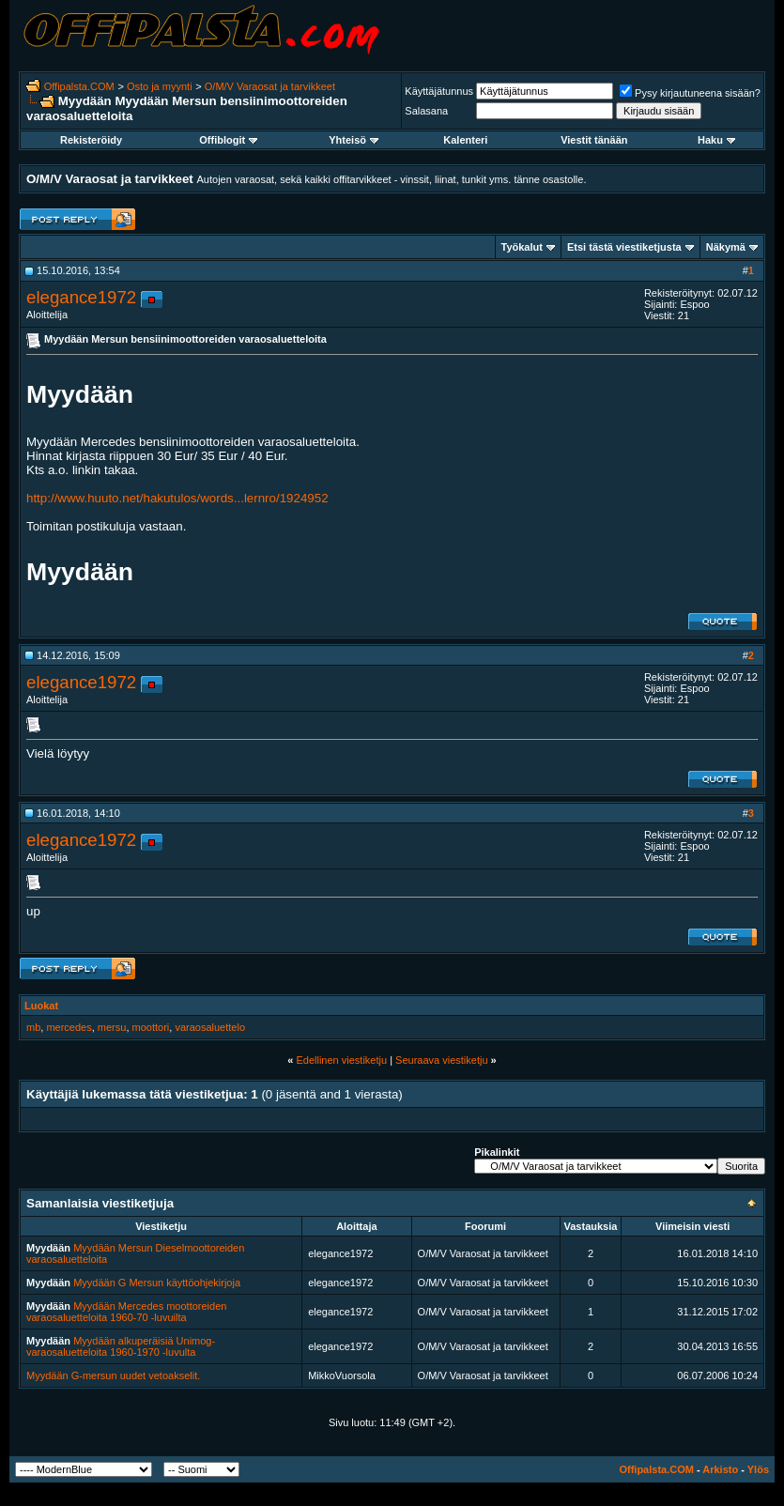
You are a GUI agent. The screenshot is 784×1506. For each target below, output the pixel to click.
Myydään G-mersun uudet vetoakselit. (113, 1375)
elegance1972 (81, 297)
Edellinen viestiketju (341, 1060)
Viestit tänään (594, 140)
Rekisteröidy (91, 140)
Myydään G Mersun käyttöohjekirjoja (156, 1282)
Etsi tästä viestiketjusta (624, 247)
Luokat (41, 1005)
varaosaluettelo (210, 1027)
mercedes (68, 1027)
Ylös (758, 1469)
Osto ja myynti (159, 86)
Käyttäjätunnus (439, 91)
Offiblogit (228, 140)
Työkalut (522, 247)
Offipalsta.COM (79, 86)
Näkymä (726, 247)
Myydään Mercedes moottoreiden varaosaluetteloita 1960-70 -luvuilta (126, 1311)
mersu (112, 1027)
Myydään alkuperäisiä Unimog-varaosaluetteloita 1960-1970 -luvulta (120, 1346)
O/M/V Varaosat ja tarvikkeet (270, 86)
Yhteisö (353, 140)
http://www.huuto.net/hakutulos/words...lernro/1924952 (177, 498)
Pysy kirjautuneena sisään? (690, 93)
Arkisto (720, 1469)
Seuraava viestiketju (441, 1060)
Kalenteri (465, 140)
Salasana (426, 110)
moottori (151, 1027)
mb (33, 1027)
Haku (716, 140)
